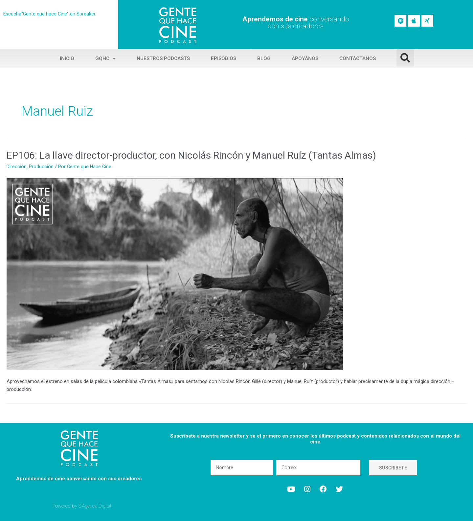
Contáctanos (357, 58)
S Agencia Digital (96, 506)
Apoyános (305, 58)
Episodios (223, 58)
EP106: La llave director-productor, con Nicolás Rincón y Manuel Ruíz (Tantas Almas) (191, 155)
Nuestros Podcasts (163, 58)
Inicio (67, 58)
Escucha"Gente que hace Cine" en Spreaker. (50, 14)
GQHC (105, 58)
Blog (264, 58)
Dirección (17, 167)
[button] (405, 58)
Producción (41, 167)
